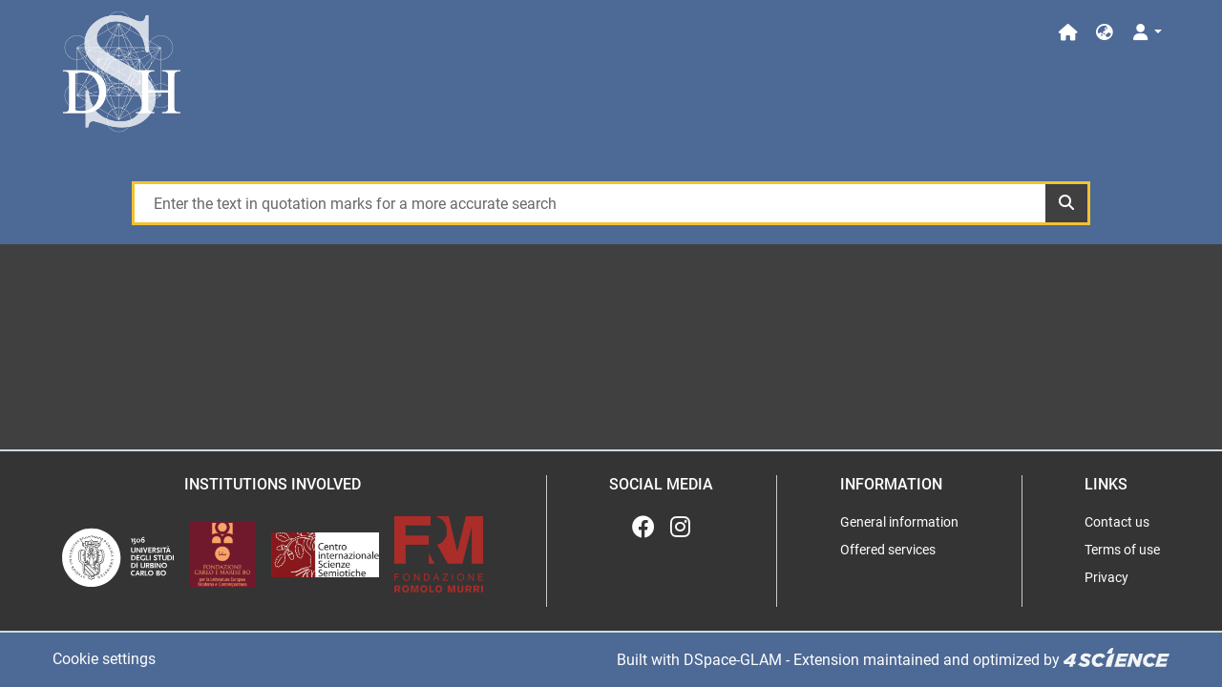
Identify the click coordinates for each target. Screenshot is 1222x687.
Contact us (1117, 522)
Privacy (1106, 577)
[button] (1104, 33)
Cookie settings (104, 659)
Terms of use (1122, 549)
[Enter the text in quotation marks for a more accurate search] (589, 203)
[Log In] (1146, 33)
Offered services (888, 549)
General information (899, 522)
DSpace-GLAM (733, 660)
